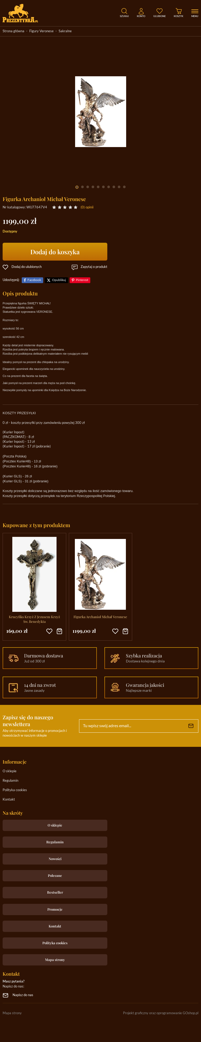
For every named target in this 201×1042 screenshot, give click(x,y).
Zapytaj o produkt (94, 267)
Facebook (34, 280)
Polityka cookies (15, 790)
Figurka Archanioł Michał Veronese (100, 616)
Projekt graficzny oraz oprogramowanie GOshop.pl (160, 1013)
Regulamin (10, 780)
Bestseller (55, 892)
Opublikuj (59, 280)
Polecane (55, 875)
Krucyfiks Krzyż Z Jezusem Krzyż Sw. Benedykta (34, 619)
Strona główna (13, 31)
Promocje (55, 909)
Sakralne (65, 31)
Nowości (55, 858)
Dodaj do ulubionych (27, 267)
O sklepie (9, 771)
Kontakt (9, 799)
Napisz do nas (23, 995)
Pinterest (82, 280)
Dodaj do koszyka (55, 251)
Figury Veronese (41, 31)
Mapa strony (55, 959)
